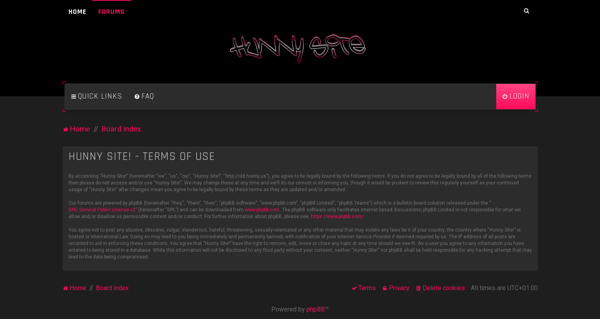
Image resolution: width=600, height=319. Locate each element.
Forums (111, 11)
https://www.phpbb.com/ (337, 216)
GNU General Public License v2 (102, 210)
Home (77, 11)
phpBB (316, 309)
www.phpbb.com (262, 210)
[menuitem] (144, 96)
